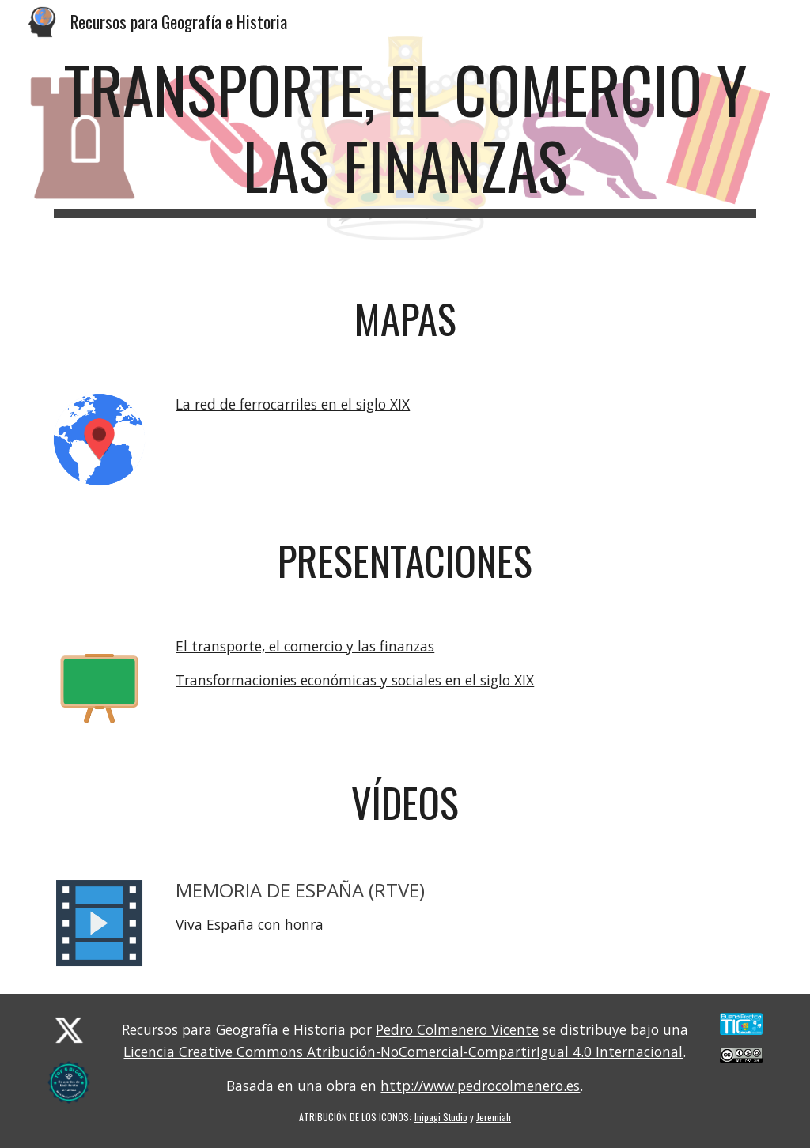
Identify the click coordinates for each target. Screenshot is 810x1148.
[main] (405, 134)
